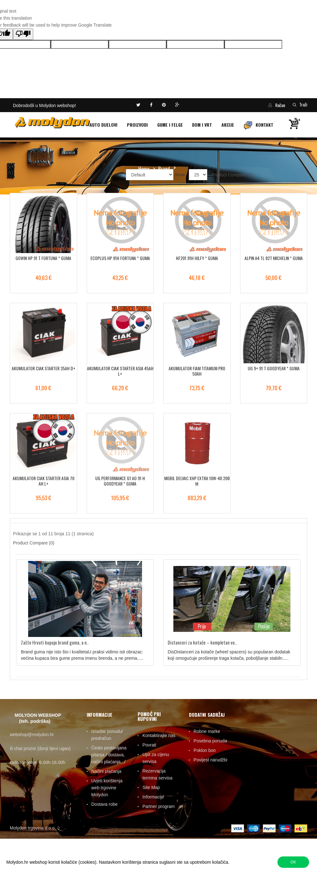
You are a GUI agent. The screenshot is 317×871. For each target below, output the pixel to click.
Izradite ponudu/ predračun (107, 735)
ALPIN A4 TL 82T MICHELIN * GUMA (274, 258)
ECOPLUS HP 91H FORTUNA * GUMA (120, 258)
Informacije (153, 796)
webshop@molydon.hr (32, 734)
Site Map (151, 787)
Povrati (149, 744)
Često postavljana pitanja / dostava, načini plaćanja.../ (109, 754)
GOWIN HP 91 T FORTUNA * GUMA (43, 258)
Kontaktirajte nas (158, 735)
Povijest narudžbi (210, 759)
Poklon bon (205, 750)
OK (293, 862)
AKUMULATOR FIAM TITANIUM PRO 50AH (197, 371)
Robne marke (207, 731)
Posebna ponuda (210, 740)
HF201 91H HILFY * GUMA (197, 258)
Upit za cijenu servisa (155, 758)
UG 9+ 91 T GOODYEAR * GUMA (274, 368)
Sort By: (116, 174)
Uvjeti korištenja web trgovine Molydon (107, 787)
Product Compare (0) (232, 174)
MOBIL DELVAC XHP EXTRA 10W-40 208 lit (197, 481)
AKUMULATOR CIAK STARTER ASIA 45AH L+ (120, 371)
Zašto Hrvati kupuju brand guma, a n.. (55, 642)
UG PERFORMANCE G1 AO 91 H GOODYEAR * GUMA (120, 481)
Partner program (158, 806)
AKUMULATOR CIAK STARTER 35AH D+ (43, 368)
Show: (180, 174)
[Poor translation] (23, 34)
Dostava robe (104, 804)
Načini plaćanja (106, 771)
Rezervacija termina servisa (157, 774)
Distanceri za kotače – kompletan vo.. (202, 642)
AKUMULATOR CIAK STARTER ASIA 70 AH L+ (43, 481)
